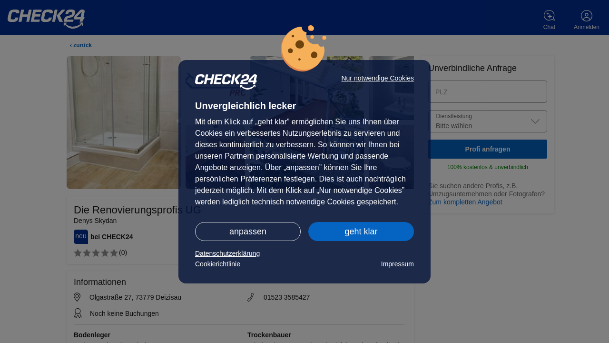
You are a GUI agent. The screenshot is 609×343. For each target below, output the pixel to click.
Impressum (397, 264)
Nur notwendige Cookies (377, 78)
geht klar (360, 231)
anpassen (247, 231)
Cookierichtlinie (217, 264)
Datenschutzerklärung (227, 253)
